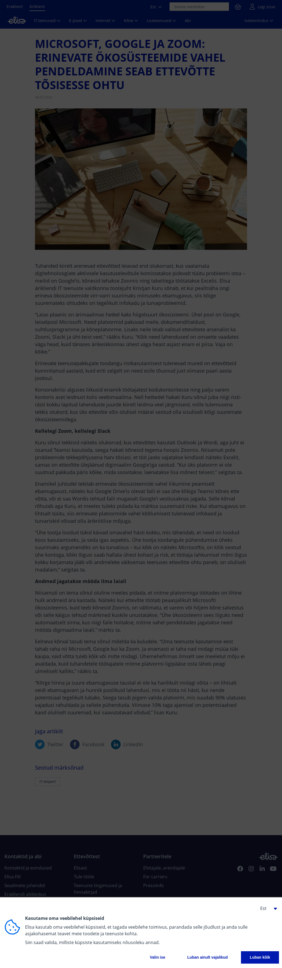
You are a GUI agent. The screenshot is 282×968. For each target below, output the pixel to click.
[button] (267, 908)
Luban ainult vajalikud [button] (207, 957)
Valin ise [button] (157, 957)
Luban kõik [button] (260, 957)
